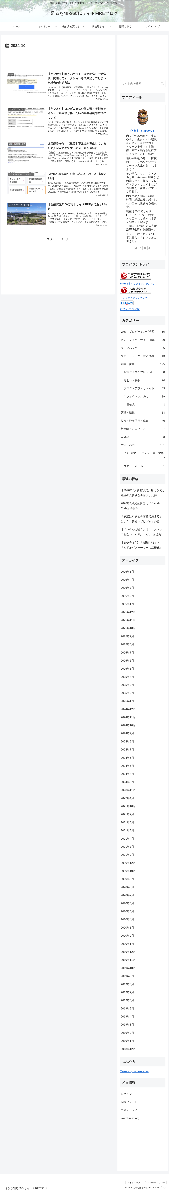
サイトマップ (133, 1182)
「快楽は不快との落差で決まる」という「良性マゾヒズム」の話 (141, 519)
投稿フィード (129, 1102)
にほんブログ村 (130, 309)
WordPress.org (130, 1118)
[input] (142, 83)
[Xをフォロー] (141, 248)
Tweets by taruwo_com (134, 1071)
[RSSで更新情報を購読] (149, 248)
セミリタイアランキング (133, 297)
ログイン (126, 1093)
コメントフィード (132, 1110)
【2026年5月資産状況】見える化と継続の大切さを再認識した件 (143, 493)
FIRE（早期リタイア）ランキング (139, 283)
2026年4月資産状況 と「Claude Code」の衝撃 (140, 506)
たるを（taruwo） (143, 130)
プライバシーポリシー (154, 1182)
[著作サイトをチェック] (136, 248)
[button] (162, 83)
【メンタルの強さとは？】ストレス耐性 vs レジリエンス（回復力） (142, 532)
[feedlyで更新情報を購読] (145, 248)
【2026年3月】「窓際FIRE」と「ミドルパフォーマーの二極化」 (141, 545)
